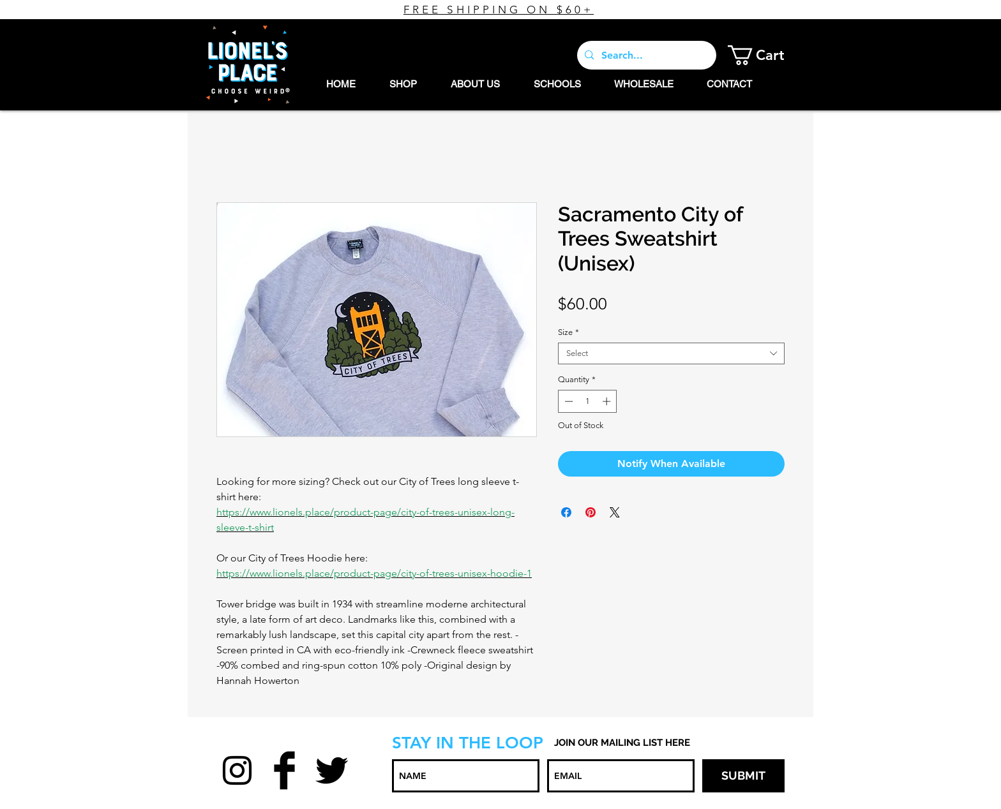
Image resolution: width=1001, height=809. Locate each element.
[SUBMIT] (743, 775)
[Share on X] (614, 512)
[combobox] (671, 353)
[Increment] (607, 401)
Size (568, 332)
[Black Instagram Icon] (237, 770)
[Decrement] (567, 401)
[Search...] (645, 55)
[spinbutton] (587, 401)
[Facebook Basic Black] (284, 770)
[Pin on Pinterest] (590, 512)
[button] (766, 55)
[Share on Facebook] (566, 512)
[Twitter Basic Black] (331, 770)
